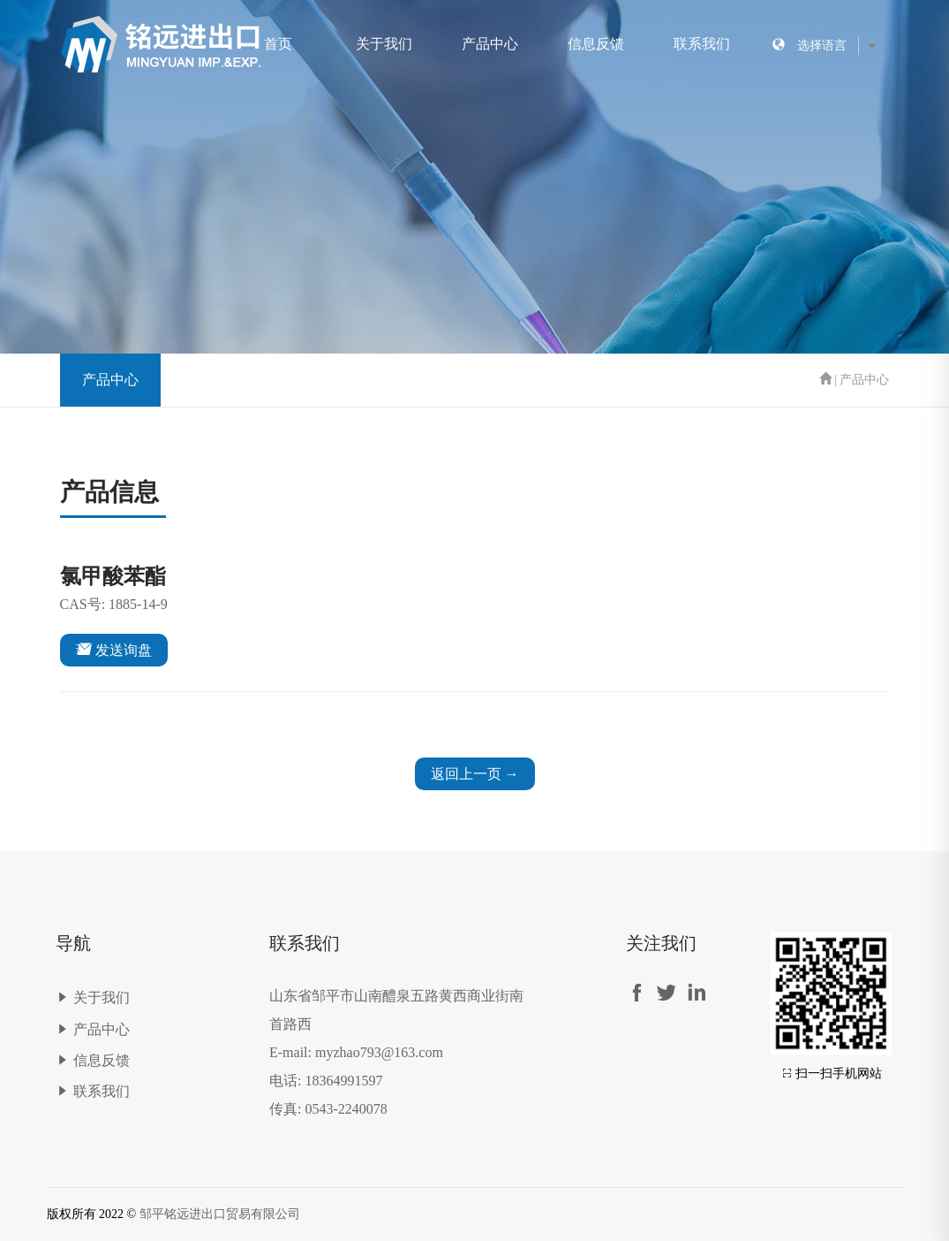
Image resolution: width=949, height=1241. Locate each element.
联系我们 (702, 43)
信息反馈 (596, 43)
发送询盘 (114, 649)
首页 (278, 43)
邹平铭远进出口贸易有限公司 (219, 1214)
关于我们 (384, 43)
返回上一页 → (475, 773)
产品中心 (490, 43)
